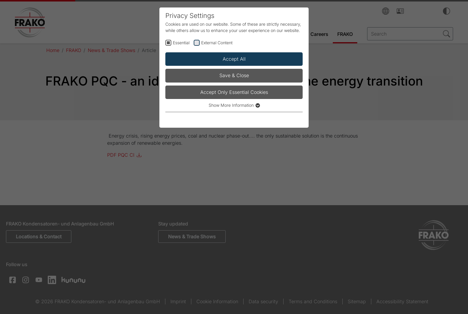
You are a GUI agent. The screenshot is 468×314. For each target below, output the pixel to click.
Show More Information (234, 105)
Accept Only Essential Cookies (234, 92)
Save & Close (234, 75)
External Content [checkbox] (217, 42)
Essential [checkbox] (181, 42)
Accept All (234, 59)
